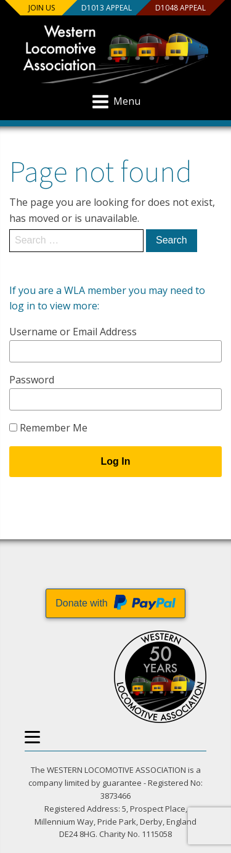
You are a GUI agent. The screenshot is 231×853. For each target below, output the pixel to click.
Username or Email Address (73, 331)
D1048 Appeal (180, 7)
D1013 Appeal (106, 7)
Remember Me (48, 428)
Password (31, 379)
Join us (41, 7)
